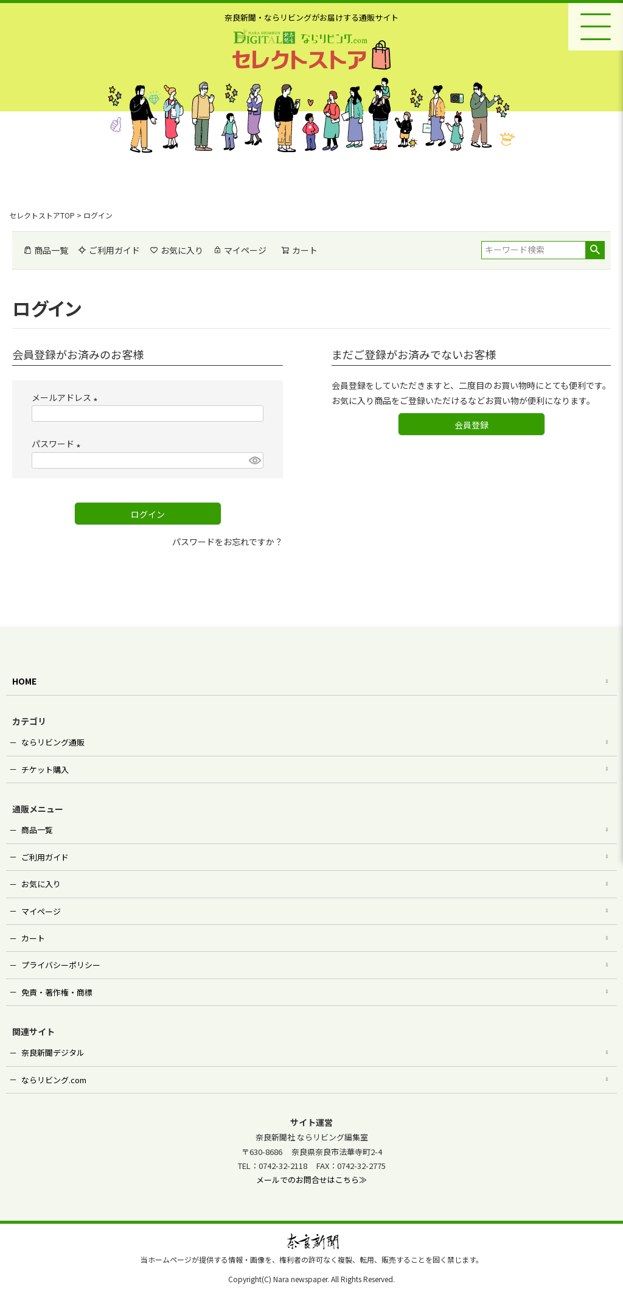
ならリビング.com (53, 1080)
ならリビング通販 (53, 742)
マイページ (239, 250)
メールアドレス (67, 397)
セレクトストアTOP (42, 215)
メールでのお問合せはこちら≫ (311, 1179)
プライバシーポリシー (60, 965)
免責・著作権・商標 (56, 992)
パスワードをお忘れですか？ (227, 542)
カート (33, 938)
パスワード (58, 444)
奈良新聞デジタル (53, 1052)
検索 (594, 250)
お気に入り (176, 250)
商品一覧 (45, 250)
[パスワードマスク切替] (254, 461)
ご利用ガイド (109, 250)
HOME (24, 681)
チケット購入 (45, 769)
